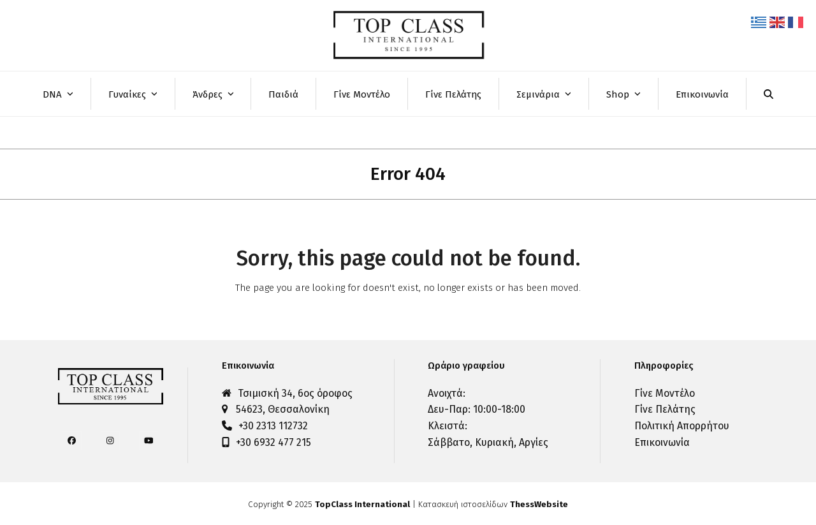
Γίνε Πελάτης (665, 409)
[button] (768, 94)
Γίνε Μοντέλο (664, 393)
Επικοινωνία (662, 442)
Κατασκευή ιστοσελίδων (493, 504)
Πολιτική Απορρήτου (681, 426)
